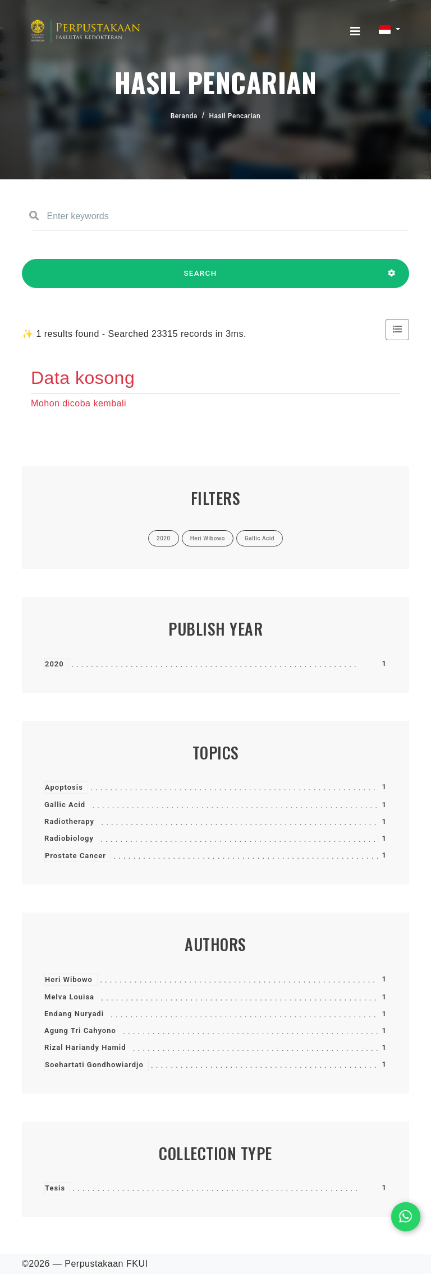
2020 (54, 664)
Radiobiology (69, 838)
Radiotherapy (69, 821)
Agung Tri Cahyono (80, 1030)
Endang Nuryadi (74, 1013)
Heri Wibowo (69, 979)
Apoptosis (64, 787)
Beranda (184, 116)
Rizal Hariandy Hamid (85, 1047)
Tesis (55, 1188)
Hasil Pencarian (235, 116)
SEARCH (200, 278)
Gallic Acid (64, 804)
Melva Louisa (69, 997)
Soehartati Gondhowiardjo (94, 1064)
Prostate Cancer (75, 855)
